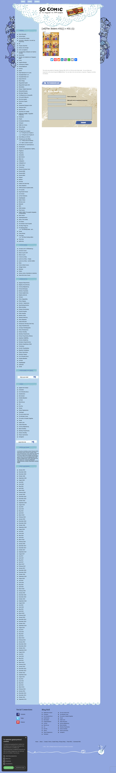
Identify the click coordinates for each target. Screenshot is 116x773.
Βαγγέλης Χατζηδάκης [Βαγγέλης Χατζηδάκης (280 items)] (23, 451)
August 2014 (22, 627)
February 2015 (22, 615)
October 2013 (22, 648)
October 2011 (22, 697)
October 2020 (22, 476)
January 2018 (22, 543)
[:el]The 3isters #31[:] (53, 28)
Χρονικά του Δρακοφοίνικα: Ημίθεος (27, 148)
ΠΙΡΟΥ (20, 103)
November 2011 (22, 695)
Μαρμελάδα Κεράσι (23, 83)
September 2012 (23, 674)
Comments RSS (77, 741)
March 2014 (21, 637)
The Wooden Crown (23, 416)
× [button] (25, 737)
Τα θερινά (21, 123)
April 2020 (21, 488)
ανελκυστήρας (22, 36)
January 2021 (22, 470)
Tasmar (20, 408)
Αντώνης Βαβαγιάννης (24, 286)
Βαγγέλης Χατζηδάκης (24, 350)
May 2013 (21, 658)
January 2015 (22, 617)
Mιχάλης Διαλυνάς (23, 295)
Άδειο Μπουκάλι (22, 34)
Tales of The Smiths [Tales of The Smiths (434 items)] (27, 455)
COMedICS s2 (22, 163)
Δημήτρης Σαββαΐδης (24, 338)
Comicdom (21, 389)
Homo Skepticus (22, 185)
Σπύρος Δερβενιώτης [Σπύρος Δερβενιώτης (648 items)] (22, 458)
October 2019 (22, 500)
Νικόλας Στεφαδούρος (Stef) (25, 344)
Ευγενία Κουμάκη (23, 311)
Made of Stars (22, 200)
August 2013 (22, 652)
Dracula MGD (22, 173)
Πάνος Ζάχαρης (22, 301)
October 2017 (22, 549)
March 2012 (21, 687)
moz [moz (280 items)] (18, 451)
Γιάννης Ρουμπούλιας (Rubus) (26, 336)
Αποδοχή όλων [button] (9, 767)
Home (23, 1)
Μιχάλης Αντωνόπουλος (24, 284)
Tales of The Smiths (23, 219)
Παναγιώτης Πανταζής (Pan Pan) (26, 323)
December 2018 (22, 521)
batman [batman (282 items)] (29, 451)
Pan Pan (21, 406)
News (20, 263)
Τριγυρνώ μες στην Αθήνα (25, 139)
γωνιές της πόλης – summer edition (27, 261)
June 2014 (21, 631)
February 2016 (22, 590)
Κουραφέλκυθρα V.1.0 (24, 74)
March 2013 (21, 662)
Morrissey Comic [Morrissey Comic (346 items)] (25, 453)
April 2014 (21, 635)
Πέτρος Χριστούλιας (23, 352)
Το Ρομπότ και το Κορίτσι (24, 131)
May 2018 (21, 535)
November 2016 (22, 572)
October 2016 (22, 574)
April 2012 (21, 685)
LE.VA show (21, 193)
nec (20, 404)
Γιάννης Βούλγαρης (23, 288)
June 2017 (21, 558)
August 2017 (22, 554)
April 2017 (21, 562)
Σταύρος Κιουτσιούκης (24, 309)
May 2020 (21, 486)
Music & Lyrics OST (23, 252)
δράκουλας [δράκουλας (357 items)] (32, 453)
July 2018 (21, 531)
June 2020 (21, 484)
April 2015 (21, 611)
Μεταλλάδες (21, 87)
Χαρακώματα (22, 146)
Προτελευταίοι (22, 109)
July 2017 (21, 556)
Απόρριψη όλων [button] (20, 767)
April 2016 (21, 586)
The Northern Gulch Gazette (25, 223)
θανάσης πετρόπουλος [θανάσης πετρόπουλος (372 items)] (22, 454)
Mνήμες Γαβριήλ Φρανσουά (25, 89)
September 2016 (23, 576)
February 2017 (22, 566)
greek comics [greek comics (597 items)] (20, 457)
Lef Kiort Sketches (23, 195)
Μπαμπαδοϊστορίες (23, 91)
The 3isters (21, 221)
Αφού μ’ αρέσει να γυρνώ (27, 142)
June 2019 (21, 508)
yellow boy (21, 241)
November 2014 (22, 621)
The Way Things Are (23, 225)
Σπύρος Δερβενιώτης (23, 293)
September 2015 (23, 601)
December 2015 (22, 594)
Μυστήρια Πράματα (23, 93)
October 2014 (22, 623)
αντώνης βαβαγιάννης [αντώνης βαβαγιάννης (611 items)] (29, 457)
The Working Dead (23, 227)
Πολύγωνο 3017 (22, 107)
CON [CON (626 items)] (36, 457)
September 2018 (23, 527)
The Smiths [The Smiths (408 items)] (19, 455)
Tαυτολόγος (21, 346)
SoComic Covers (23, 250)
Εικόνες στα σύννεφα (23, 47)
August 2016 (22, 578)
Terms (49, 741)
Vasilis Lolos (22, 422)
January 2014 (22, 642)
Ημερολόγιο (21, 55)
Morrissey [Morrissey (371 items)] (37, 453)
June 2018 (21, 533)
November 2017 (22, 547)
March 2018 (21, 539)
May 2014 (21, 633)
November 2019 (22, 498)
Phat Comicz (22, 210)
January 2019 (22, 519)
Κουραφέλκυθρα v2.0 (24, 76)
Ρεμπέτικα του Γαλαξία (24, 111)
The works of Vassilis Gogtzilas (26, 418)
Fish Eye (21, 181)
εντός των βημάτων (23, 49)
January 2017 (22, 568)
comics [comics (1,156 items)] (36, 461)
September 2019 (23, 502)
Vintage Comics (22, 267)
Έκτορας (21, 297)
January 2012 (22, 691)
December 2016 (22, 570)
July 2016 (21, 580)
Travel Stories (22, 233)
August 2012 (22, 676)
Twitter (22, 718)
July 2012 (21, 678)
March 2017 (21, 564)
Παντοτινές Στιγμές (23, 101)
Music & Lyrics (22, 254)
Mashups (21, 269)
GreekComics (22, 393)
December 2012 (22, 668)
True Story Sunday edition (27, 237)
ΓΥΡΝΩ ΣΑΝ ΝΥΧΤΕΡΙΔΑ (27, 140)
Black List (21, 159)
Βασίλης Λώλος (22, 315)
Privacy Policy (62, 741)
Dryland (20, 177)
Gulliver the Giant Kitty (24, 183)
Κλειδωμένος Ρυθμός (24, 64)
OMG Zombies (22, 208)
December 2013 (22, 644)
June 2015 (21, 607)
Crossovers (21, 167)
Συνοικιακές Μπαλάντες (24, 121)
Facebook (23, 714)
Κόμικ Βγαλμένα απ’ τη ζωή (25, 72)
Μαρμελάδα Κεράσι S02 (24, 85)
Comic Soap (21, 165)
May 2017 (21, 560)
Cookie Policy (55, 741)
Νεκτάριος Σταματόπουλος (25, 342)
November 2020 (22, 474)
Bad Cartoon (22, 157)
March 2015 (21, 613)
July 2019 (21, 506)
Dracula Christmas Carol (24, 169)
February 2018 (22, 541)
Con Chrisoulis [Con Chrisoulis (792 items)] (26, 459)
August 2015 (22, 603)
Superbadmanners (23, 217)
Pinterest (23, 722)
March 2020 (21, 490)
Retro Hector (22, 215)
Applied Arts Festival (23, 387)
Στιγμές (20, 119)
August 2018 (22, 529)
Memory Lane (22, 202)
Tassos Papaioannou (23, 410)
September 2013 (23, 650)
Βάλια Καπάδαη (22, 307)
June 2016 (21, 582)
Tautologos (21, 412)
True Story (21, 235)
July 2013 (21, 654)
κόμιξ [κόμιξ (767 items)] (21, 459)
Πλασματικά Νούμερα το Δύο (25, 105)
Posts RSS (69, 741)
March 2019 (21, 515)
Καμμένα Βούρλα (23, 62)
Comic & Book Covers (24, 265)
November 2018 (22, 523)
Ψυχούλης (21, 152)
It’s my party (21, 189)
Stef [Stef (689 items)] (32, 458)
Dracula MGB (22, 171)
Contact (37, 1)
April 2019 (21, 513)
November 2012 (22, 670)
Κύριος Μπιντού (22, 78)
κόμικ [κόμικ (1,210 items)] (18, 462)
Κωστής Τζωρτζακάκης (24, 348)
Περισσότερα (16, 753)
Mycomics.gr (22, 402)
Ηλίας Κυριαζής (22, 313)
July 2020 (21, 482)
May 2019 (21, 511)
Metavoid (21, 204)
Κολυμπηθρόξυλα (23, 66)
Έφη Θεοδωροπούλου (24, 305)
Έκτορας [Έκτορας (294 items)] (33, 451)
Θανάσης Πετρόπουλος (24, 334)
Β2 (19, 43)
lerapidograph (22, 198)
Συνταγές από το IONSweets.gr (26, 248)
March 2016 (21, 588)
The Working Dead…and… (27, 229)
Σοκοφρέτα (21, 436)
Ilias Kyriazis (22, 396)
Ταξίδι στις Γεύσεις (23, 125)
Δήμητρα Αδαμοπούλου (24, 282)
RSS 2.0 (61, 72)
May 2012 (21, 683)
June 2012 (21, 680)
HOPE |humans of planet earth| (26, 187)
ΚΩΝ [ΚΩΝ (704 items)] (34, 458)
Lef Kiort (21, 360)
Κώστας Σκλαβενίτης (23, 340)
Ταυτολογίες (21, 129)
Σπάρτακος (21, 116)
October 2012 (22, 672)
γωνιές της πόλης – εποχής (25, 259)
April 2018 (21, 537)
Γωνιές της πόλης (23, 256)
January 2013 (22, 666)
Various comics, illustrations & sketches (28, 273)
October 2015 (22, 599)
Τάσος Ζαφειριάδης (23, 299)
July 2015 (21, 605)
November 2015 (22, 597)
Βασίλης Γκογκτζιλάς (23, 291)
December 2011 (22, 693)
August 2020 (22, 480)
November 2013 (22, 646)
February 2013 (22, 664)
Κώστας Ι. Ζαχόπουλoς (24, 303)
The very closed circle (24, 414)
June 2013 (21, 656)
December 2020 (22, 472)
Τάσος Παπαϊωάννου (23, 329)
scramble (65, 746)
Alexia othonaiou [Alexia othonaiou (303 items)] (26, 452)
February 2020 (22, 492)
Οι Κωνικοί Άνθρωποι (24, 97)
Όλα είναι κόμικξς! (23, 99)
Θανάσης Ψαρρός (23, 354)
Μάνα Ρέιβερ (22, 80)
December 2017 (22, 545)
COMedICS (21, 161)
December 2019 (22, 496)
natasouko (21, 364)
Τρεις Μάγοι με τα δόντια (24, 137)
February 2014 (22, 640)
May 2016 (21, 584)
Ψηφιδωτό (21, 150)
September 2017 (23, 551)
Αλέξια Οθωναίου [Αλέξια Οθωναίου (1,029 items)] (29, 461)
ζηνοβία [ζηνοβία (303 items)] (31, 452)
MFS (20, 206)
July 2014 (21, 629)
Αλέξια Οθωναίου (23, 321)
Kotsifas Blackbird (23, 358)
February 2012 (22, 689)
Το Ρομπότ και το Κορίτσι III (27, 134)
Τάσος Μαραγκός (23, 319)
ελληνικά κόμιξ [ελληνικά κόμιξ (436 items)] (35, 455)
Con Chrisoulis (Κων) (24, 356)
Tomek (20, 231)
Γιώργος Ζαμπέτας (23, 45)
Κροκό (20, 70)
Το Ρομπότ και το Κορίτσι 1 (27, 132)
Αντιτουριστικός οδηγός (24, 38)
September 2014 (23, 625)
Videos (20, 271)
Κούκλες (21, 68)
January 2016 (22, 592)
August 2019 (22, 504)
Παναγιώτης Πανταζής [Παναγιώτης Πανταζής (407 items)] (32, 454)
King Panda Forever (23, 191)
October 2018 (22, 525)
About (29, 1)
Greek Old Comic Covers (24, 275)
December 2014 (22, 619)
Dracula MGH (22, 175)
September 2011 (23, 699)
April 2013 (21, 660)
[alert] (14, 753)
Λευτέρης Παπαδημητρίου (25, 327)
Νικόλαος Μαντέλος (23, 317)
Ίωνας (20, 60)
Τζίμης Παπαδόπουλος (24, 325)
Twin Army (21, 239)
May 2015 (21, 609)
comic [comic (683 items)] (29, 458)
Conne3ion (70, 746)
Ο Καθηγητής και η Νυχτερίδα (25, 95)
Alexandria (21, 155)
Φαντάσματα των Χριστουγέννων (26, 144)
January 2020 (22, 494)
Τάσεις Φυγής (22, 127)
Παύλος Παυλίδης (23, 331)
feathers (21, 179)
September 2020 (23, 478)
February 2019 (22, 517)
